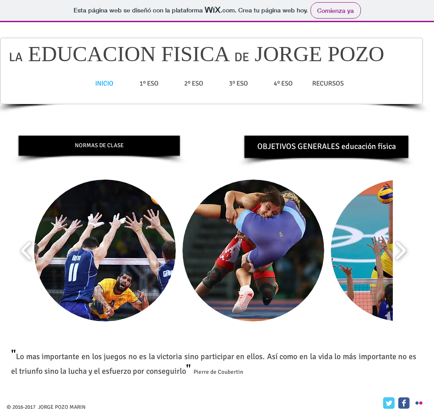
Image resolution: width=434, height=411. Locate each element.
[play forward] (401, 250)
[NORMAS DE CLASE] (99, 146)
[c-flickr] (419, 403)
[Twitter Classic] (389, 403)
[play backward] (26, 250)
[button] (105, 250)
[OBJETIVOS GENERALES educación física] (326, 147)
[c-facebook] (404, 403)
